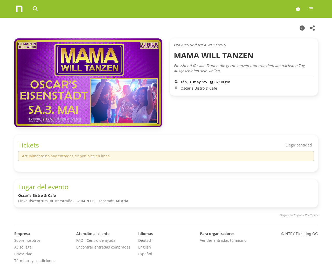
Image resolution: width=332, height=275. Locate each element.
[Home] (19, 9)
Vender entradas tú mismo (223, 240)
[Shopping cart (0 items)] (298, 9)
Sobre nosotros (27, 240)
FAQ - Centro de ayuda (95, 240)
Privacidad (23, 253)
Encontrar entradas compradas (103, 247)
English (144, 247)
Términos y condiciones (34, 260)
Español (145, 253)
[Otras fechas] (302, 28)
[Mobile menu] (311, 9)
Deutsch (145, 240)
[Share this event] (312, 28)
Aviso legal (23, 247)
